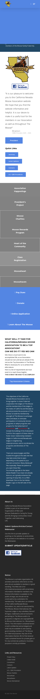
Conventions (11, 662)
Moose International (13, 681)
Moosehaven (23, 428)
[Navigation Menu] (34, 4)
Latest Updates (11, 668)
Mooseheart (10, 428)
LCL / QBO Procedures (14, 670)
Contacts (9, 665)
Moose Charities (12, 673)
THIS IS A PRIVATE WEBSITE (17, 29)
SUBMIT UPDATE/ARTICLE (18, 545)
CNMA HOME (11, 660)
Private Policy (11, 657)
